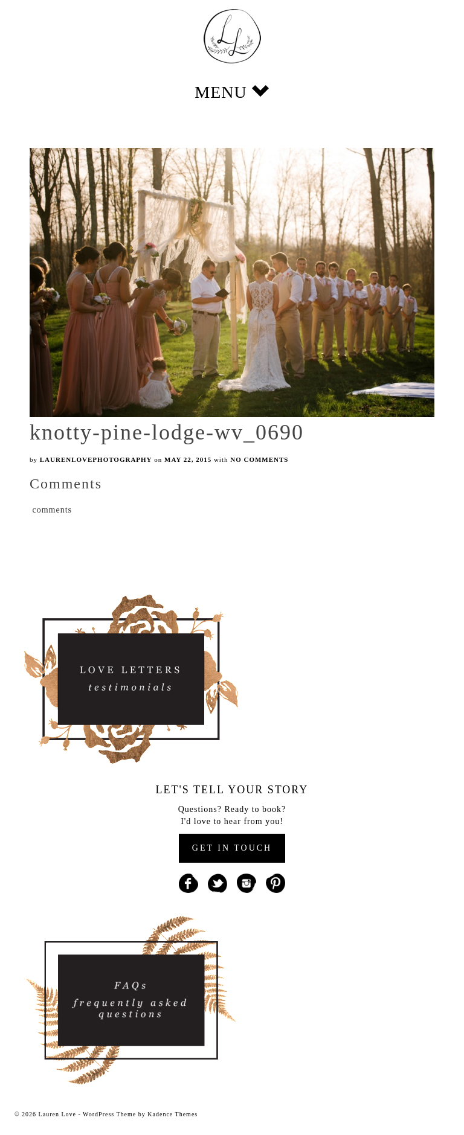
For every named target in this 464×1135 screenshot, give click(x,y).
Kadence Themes (172, 1114)
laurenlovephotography (96, 459)
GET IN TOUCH (232, 847)
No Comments (259, 459)
